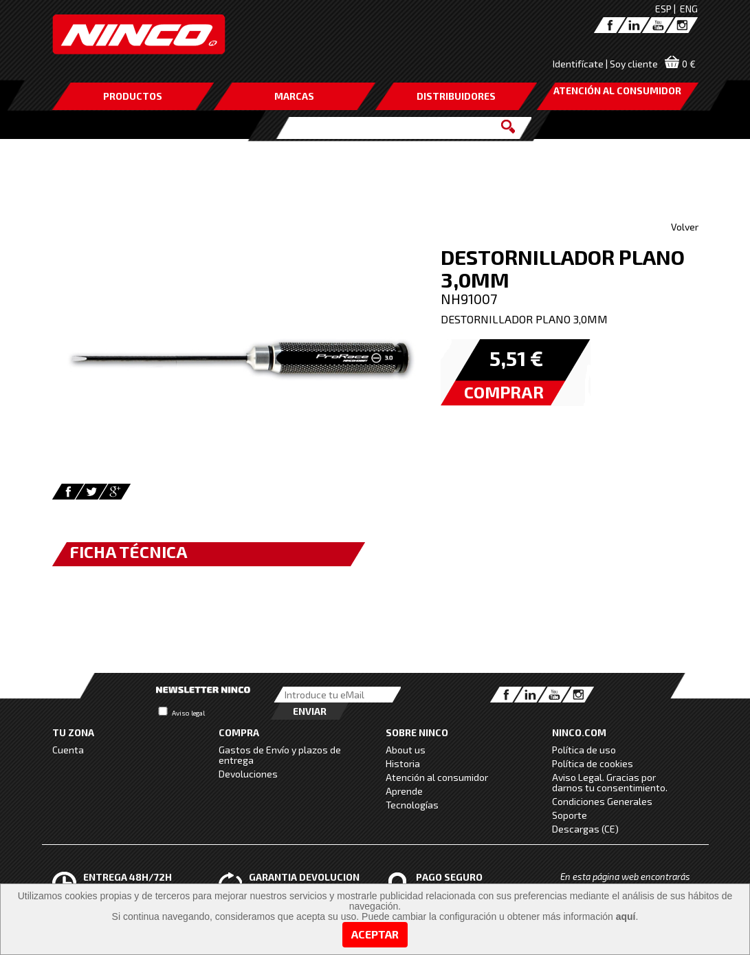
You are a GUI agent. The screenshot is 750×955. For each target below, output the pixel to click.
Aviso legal (188, 713)
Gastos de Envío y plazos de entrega (280, 755)
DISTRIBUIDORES (456, 96)
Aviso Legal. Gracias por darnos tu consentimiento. (610, 782)
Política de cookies (592, 763)
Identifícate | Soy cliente (605, 63)
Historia (403, 763)
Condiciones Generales (602, 801)
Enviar (310, 711)
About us (406, 749)
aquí (626, 916)
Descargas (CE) (585, 829)
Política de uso (584, 749)
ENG (689, 8)
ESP (663, 8)
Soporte (569, 815)
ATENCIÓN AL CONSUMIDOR (617, 90)
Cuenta (68, 749)
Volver (684, 227)
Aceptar (375, 934)
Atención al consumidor (437, 777)
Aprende (404, 791)
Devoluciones (248, 774)
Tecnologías (412, 805)
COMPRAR (504, 392)
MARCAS (294, 96)
